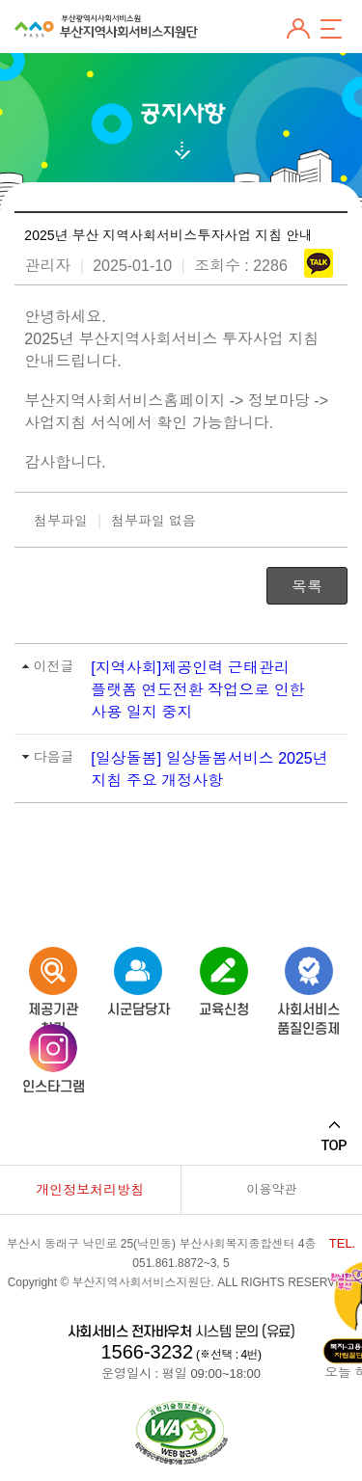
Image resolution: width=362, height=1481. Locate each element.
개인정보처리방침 (90, 1190)
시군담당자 (138, 978)
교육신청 (224, 978)
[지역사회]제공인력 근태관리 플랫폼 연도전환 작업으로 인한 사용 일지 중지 (197, 690)
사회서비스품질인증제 (308, 978)
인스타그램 (53, 1055)
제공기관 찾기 (53, 978)
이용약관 (271, 1189)
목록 (307, 587)
